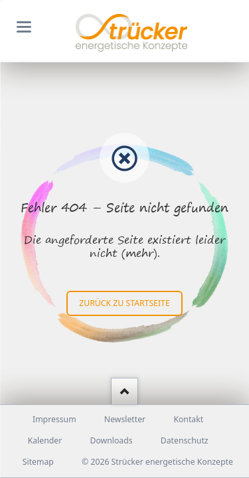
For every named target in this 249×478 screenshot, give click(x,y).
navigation (24, 27)
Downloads (111, 440)
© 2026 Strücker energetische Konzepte (157, 461)
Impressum (54, 419)
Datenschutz (184, 440)
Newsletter (124, 419)
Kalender (45, 440)
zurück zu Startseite (124, 303)
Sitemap (38, 461)
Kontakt (188, 419)
